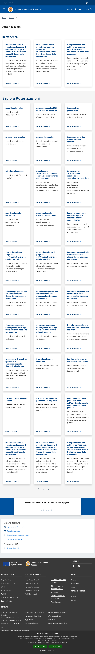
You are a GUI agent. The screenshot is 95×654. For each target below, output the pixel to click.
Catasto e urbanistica (32, 590)
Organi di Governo (7, 580)
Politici (3, 594)
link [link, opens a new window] (66, 642)
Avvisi (73, 587)
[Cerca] (91, 9)
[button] (47, 651)
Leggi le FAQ (29, 619)
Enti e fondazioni (6, 590)
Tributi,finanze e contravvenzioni (57, 587)
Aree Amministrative (8, 583)
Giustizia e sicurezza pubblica (58, 581)
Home (4, 18)
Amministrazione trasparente (57, 612)
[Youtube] (79, 9)
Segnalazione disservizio (33, 616)
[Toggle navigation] (4, 9)
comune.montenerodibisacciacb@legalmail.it (16, 630)
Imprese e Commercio (32, 587)
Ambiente (54, 592)
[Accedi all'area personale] (86, 3)
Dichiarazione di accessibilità (57, 623)
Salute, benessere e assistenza (58, 597)
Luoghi (73, 596)
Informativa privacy (54, 616)
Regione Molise (8, 3)
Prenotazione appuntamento (34, 612)
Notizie (73, 580)
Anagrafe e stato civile (32, 580)
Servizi (11, 18)
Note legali (51, 619)
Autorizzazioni (56, 602)
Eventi (73, 600)
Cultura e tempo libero (32, 583)
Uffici (3, 587)
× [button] (93, 632)
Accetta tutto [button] (40, 646)
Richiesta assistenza (31, 623)
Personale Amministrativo (9, 597)
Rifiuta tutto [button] (55, 646)
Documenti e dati (6, 601)
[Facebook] (74, 9)
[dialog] (47, 642)
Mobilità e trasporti (31, 594)
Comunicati (75, 583)
